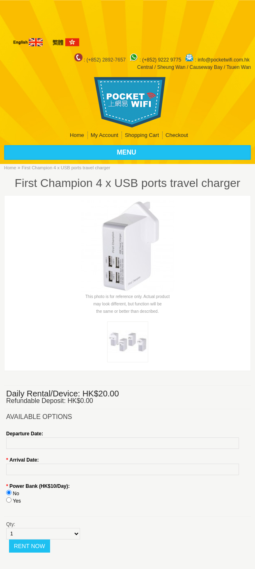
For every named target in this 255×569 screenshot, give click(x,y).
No (16, 493)
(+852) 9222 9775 (162, 60)
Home (77, 135)
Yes (17, 501)
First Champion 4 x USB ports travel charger (66, 167)
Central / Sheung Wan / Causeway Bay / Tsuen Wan (194, 67)
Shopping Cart (142, 135)
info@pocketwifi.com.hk (223, 60)
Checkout (176, 135)
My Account (104, 135)
